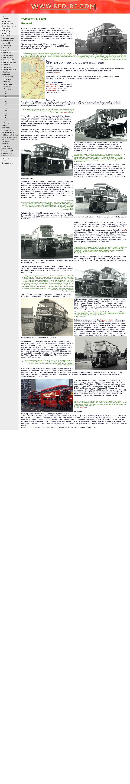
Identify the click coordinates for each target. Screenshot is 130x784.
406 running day (7, 41)
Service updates (8, 77)
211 (107, 166)
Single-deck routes (6, 24)
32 (4, 92)
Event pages (6, 75)
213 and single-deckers (10, 135)
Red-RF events (5, 33)
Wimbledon (50, 84)
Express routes (106, 320)
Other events (5, 158)
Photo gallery (5, 31)
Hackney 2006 (6, 154)
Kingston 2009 (6, 67)
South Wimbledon (52, 86)
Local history (5, 29)
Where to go (7, 84)
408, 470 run (6, 36)
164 (5, 106)
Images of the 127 (8, 133)
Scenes (5, 144)
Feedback (5, 72)
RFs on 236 (5, 43)
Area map (6, 82)
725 (5, 121)
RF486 (3, 161)
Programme (6, 79)
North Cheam (51, 90)
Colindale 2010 (6, 65)
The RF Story (5, 16)
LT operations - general (8, 26)
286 (5, 116)
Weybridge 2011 (7, 58)
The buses (6, 87)
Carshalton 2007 (7, 151)
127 (5, 101)
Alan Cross (64, 112)
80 (4, 94)
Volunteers (6, 146)
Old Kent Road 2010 (8, 60)
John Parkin (83, 407)
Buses (4, 125)
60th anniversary (7, 55)
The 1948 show (7, 130)
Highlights (5, 128)
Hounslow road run (7, 38)
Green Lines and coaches (8, 140)
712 (5, 118)
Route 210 (5, 48)
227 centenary (6, 46)
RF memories (5, 19)
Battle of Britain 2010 (8, 63)
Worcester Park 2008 (8, 70)
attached (56, 73)
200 (5, 111)
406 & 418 (5, 50)
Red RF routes (5, 21)
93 (4, 96)
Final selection (7, 149)
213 (5, 113)
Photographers (7, 123)
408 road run (6, 53)
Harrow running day (8, 156)
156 (5, 104)
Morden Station (51, 88)
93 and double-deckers (10, 138)
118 (5, 99)
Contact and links (6, 163)
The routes (6, 89)
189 (5, 109)
